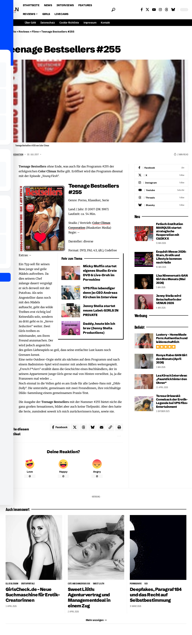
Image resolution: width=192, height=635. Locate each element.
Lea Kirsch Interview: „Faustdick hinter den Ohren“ (171, 379)
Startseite (10, 31)
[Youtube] (161, 190)
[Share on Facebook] (8, 180)
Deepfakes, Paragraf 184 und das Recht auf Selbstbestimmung (156, 595)
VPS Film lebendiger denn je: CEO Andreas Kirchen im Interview (100, 292)
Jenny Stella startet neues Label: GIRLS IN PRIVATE (101, 310)
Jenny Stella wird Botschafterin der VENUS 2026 (168, 299)
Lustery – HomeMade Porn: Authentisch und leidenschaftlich (172, 338)
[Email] (8, 216)
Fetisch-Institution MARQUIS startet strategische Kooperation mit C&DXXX (169, 231)
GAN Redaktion (15, 154)
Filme (35, 31)
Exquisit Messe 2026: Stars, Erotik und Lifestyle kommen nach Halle (171, 257)
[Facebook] (142, 10)
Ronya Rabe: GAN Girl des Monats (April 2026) (171, 358)
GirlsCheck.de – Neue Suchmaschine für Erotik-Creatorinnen (33, 595)
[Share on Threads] (8, 198)
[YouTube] (154, 10)
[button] (112, 10)
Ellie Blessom (12, 583)
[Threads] (166, 10)
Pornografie (136, 583)
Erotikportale (28, 583)
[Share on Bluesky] (8, 207)
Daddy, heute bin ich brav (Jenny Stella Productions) (99, 328)
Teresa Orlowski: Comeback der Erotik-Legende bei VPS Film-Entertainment (172, 401)
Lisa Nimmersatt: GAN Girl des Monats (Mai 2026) (172, 279)
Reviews (24, 31)
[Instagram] (160, 10)
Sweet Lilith (98, 583)
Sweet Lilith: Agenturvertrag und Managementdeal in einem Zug (89, 597)
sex (146, 583)
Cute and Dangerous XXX (79, 583)
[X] (147, 10)
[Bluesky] (173, 10)
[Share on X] (8, 189)
